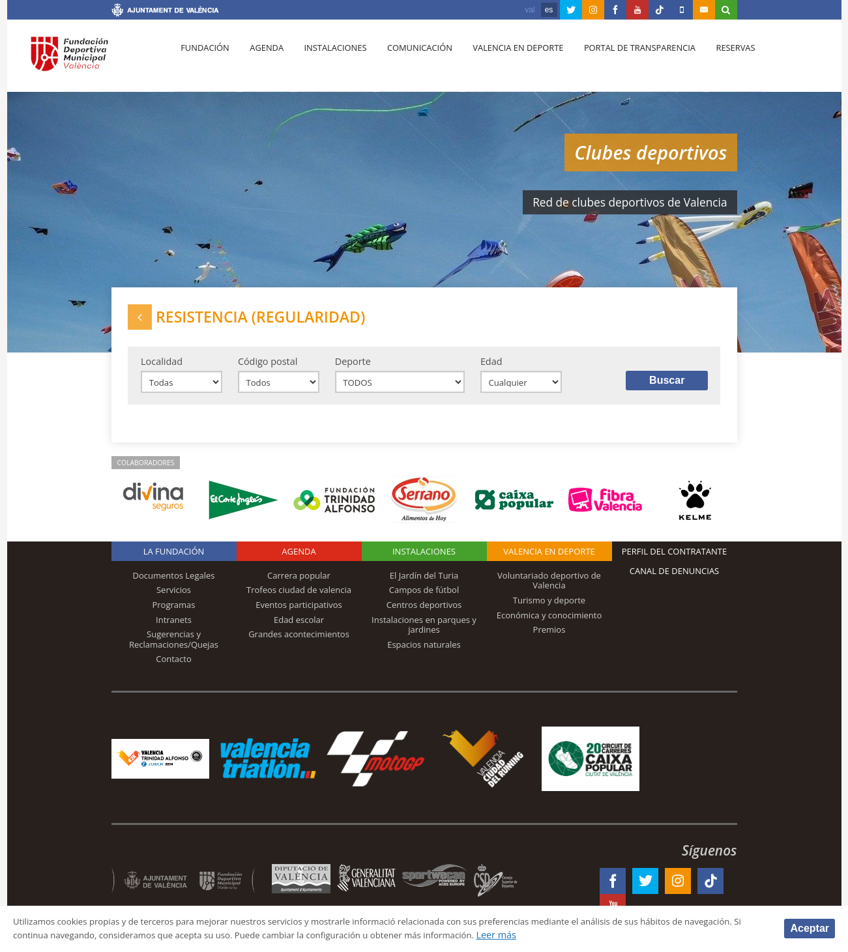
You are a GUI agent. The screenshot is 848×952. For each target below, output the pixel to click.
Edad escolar (299, 627)
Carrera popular (298, 583)
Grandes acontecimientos (298, 642)
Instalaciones (327, 59)
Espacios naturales (424, 652)
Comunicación (409, 59)
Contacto (174, 666)
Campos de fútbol (424, 598)
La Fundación (174, 559)
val (529, 9)
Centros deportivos (424, 612)
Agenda (262, 59)
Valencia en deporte (505, 59)
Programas (173, 612)
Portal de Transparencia (624, 59)
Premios (549, 637)
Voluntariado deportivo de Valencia (549, 588)
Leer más (604, 935)
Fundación (203, 59)
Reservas (717, 59)
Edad (491, 366)
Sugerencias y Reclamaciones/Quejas (173, 647)
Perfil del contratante (674, 559)
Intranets (174, 627)
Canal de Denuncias (675, 578)
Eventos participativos (299, 612)
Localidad (162, 366)
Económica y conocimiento (549, 623)
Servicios (173, 598)
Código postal (267, 366)
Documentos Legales (174, 583)
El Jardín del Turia (424, 583)
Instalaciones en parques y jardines (424, 633)
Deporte (353, 366)
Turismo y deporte (549, 608)
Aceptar (809, 927)
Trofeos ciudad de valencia (298, 598)
